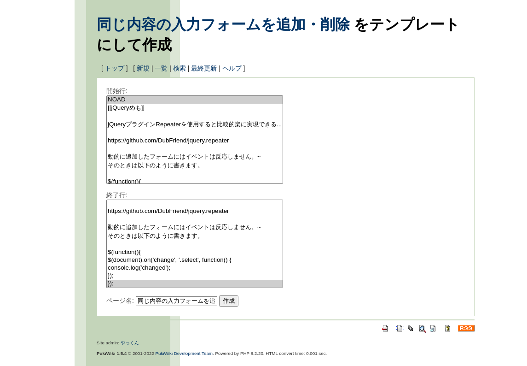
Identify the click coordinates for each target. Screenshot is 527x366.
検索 (179, 68)
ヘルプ (232, 68)
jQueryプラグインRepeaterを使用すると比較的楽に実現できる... (195, 124)
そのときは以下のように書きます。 (195, 165)
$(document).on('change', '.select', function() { (195, 260)
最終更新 (204, 68)
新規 (143, 68)
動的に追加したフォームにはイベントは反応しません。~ (195, 157)
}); (195, 276)
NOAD (195, 100)
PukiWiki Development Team (184, 353)
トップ (114, 68)
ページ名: (120, 300)
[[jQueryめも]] (195, 108)
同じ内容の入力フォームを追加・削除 (223, 24)
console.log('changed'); (195, 268)
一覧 (161, 68)
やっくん (130, 342)
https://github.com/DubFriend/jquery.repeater (195, 141)
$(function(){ (195, 182)
